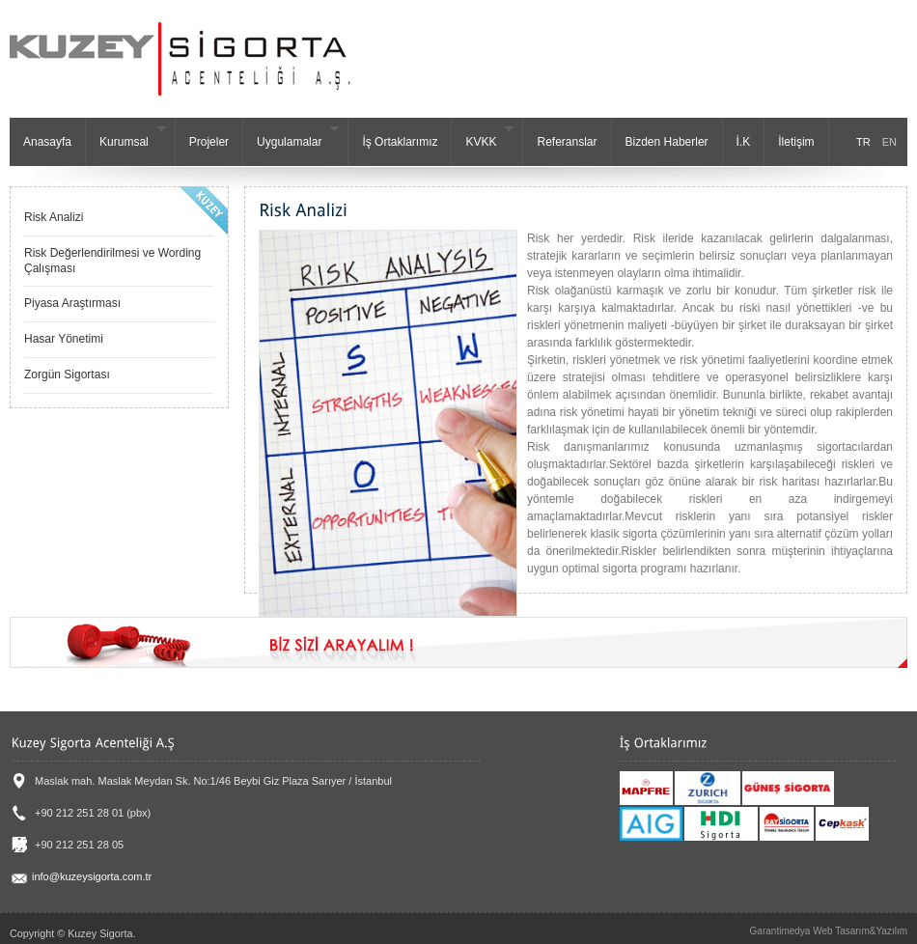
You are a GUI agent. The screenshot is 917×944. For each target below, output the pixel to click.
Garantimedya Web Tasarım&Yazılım (828, 931)
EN (889, 142)
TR (863, 142)
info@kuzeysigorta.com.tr (82, 876)
